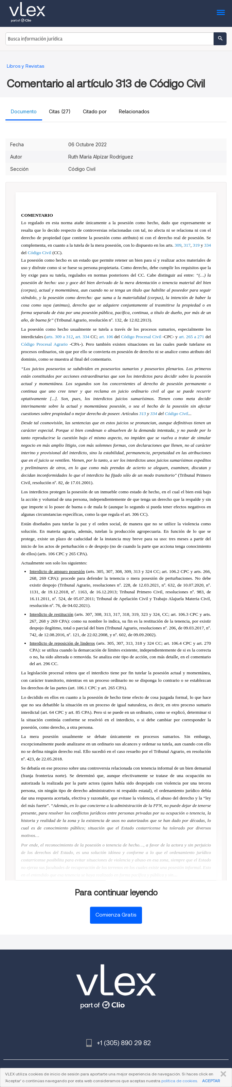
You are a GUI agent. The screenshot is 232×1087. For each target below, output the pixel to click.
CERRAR (222, 1074)
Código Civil (39, 252)
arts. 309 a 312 (59, 336)
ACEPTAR (211, 1080)
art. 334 (82, 336)
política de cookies (179, 1080)
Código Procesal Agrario (44, 344)
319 (196, 245)
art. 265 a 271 (191, 336)
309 (178, 245)
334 (207, 245)
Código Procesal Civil (141, 336)
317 (187, 245)
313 (142, 413)
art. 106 (106, 336)
